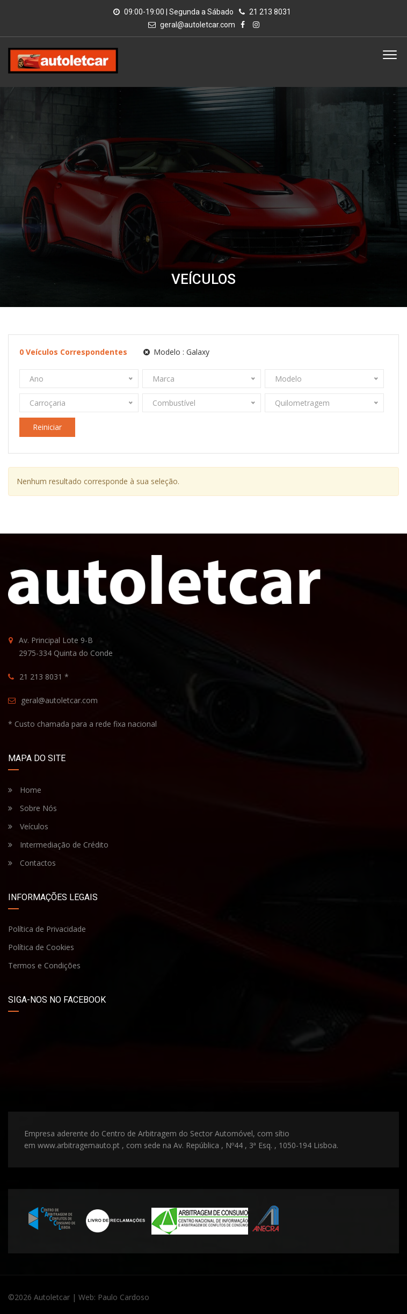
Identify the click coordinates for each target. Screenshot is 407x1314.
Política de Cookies (41, 947)
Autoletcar (52, 1297)
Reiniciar (47, 427)
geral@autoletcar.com (197, 24)
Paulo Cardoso (123, 1297)
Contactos (32, 863)
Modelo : (176, 352)
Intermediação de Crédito (58, 845)
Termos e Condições (44, 965)
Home (24, 790)
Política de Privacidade (47, 929)
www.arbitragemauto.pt (79, 1145)
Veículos (28, 826)
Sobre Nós (32, 808)
